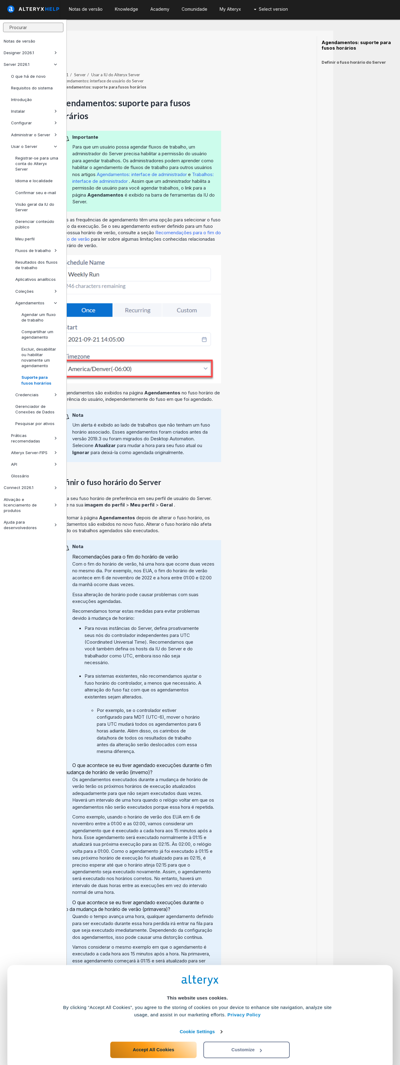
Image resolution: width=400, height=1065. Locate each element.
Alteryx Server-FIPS (34, 452)
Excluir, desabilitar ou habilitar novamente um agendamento (38, 357)
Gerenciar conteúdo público (34, 224)
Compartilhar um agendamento (37, 334)
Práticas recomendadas (34, 438)
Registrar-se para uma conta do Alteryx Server (36, 163)
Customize (247, 1038)
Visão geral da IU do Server (34, 207)
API (34, 464)
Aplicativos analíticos (35, 279)
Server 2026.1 (30, 64)
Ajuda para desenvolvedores (30, 525)
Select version (271, 9)
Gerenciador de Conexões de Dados (35, 409)
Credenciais (36, 394)
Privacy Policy (244, 1003)
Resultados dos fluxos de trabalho (36, 265)
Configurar (34, 122)
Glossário (20, 475)
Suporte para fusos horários (36, 380)
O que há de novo (28, 76)
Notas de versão (19, 41)
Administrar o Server (34, 134)
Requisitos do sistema (32, 87)
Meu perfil (25, 238)
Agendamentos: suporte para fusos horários (356, 45)
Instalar (34, 111)
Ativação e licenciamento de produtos (30, 505)
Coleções (36, 291)
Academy (159, 9)
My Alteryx (230, 9)
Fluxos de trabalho (36, 250)
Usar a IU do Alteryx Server (182, 57)
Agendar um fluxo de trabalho (38, 317)
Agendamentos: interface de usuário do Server (169, 64)
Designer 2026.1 (30, 52)
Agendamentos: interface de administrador (209, 157)
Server (147, 57)
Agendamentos (36, 302)
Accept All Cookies (153, 1038)
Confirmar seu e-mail (35, 192)
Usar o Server (34, 146)
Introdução (21, 99)
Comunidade (194, 9)
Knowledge (126, 9)
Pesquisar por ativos (35, 423)
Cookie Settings (197, 1019)
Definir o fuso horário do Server (354, 62)
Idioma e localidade (34, 180)
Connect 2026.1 (30, 487)
